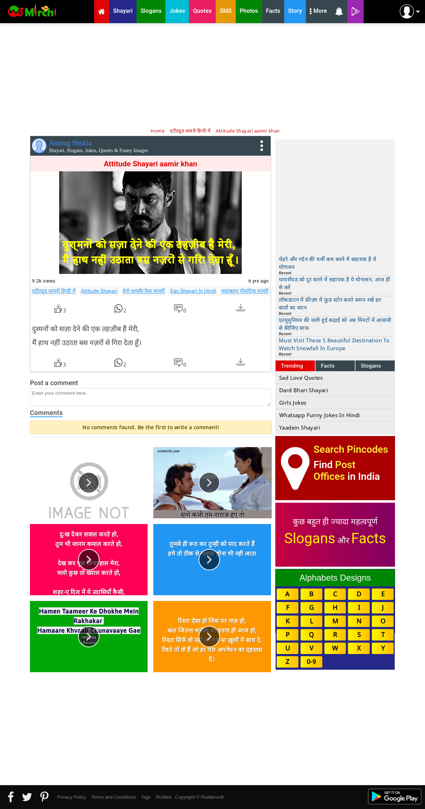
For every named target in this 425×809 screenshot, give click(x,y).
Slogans (371, 366)
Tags (146, 797)
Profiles (163, 797)
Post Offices (334, 470)
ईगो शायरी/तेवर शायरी (144, 291)
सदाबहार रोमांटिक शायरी (244, 291)
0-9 (311, 661)
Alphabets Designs (335, 577)
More (318, 11)
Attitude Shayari (99, 291)
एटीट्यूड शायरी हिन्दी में (54, 291)
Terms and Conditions (113, 797)
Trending (292, 366)
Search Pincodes (350, 449)
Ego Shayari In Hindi (193, 291)
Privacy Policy (71, 797)
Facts (328, 366)
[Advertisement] (212, 75)
